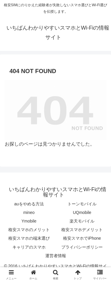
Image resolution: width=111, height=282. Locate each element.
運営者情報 (55, 255)
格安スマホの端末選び (29, 238)
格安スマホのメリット (29, 229)
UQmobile (82, 212)
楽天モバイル (82, 221)
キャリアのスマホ (29, 247)
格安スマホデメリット (82, 229)
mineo (29, 212)
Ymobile (28, 221)
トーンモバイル (81, 204)
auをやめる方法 (29, 204)
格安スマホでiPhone (82, 238)
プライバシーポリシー (82, 247)
